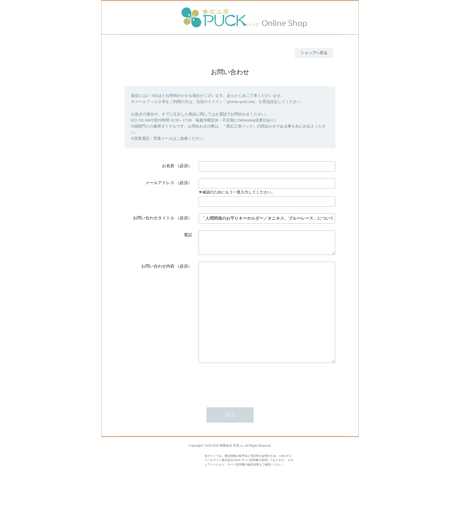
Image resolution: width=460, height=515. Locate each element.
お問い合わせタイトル (153, 217)
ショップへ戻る (314, 53)
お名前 (168, 165)
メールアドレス (159, 182)
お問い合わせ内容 (157, 270)
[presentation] (246, 405)
